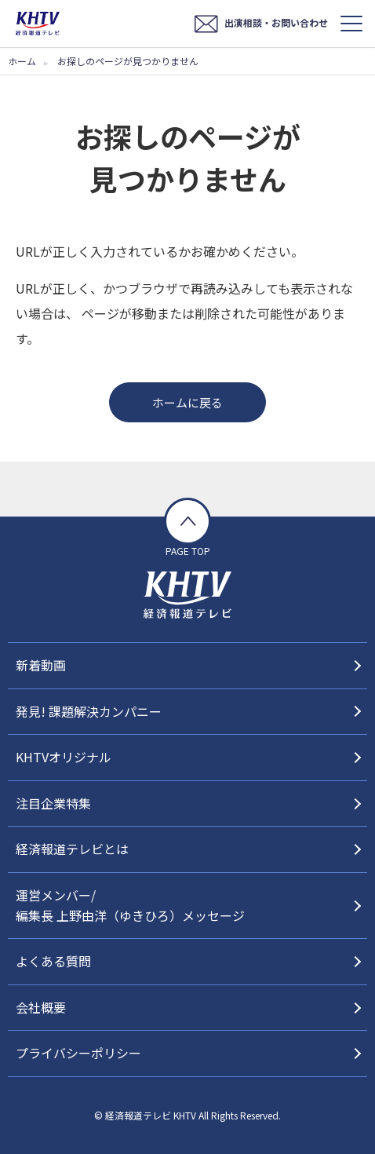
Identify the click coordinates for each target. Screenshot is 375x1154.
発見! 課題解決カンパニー (89, 711)
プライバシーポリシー (78, 1052)
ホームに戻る (187, 402)
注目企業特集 (53, 803)
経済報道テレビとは (72, 848)
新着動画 (41, 665)
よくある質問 (53, 960)
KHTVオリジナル (63, 756)
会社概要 (41, 1007)
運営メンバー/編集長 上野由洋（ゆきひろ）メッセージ (130, 905)
